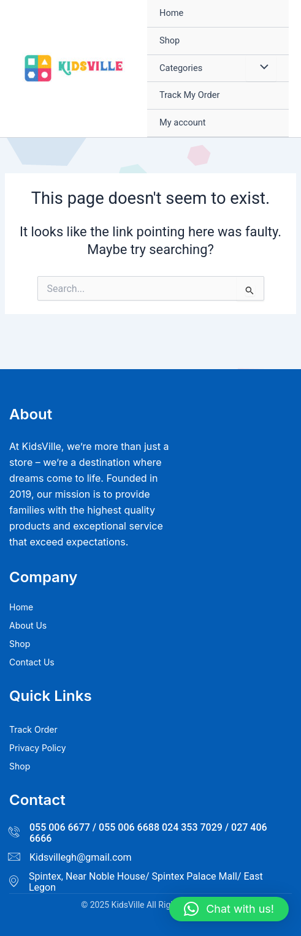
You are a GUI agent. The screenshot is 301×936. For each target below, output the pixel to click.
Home (171, 12)
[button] (229, 909)
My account (182, 122)
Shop (169, 40)
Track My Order (189, 94)
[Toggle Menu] (261, 68)
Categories (180, 67)
